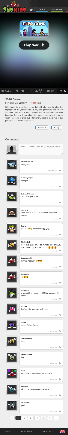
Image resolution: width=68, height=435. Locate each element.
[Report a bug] (17, 91)
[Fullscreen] (29, 91)
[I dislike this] (51, 91)
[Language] (62, 431)
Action (42, 9)
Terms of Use (26, 431)
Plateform (42, 127)
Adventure (57, 9)
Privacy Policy (47, 431)
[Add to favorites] (23, 91)
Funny (56, 127)
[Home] (31, 10)
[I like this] (39, 91)
